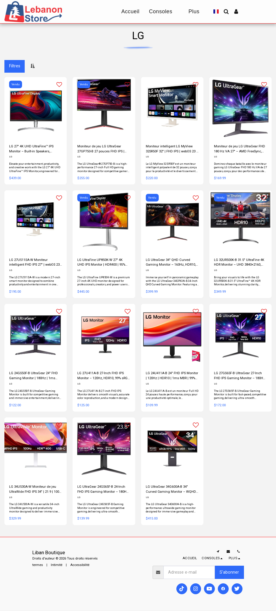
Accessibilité (79, 565)
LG (10, 157)
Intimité (56, 565)
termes (37, 565)
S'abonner (229, 572)
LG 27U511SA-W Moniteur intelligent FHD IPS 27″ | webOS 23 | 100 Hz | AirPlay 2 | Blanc (35, 263)
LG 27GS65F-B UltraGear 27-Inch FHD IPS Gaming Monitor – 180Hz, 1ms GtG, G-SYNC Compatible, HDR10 (240, 377)
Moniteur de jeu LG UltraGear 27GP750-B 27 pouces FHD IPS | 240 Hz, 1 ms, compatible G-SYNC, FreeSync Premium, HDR (102, 149)
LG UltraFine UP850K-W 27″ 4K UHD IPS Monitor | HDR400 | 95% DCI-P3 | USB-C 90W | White (101, 263)
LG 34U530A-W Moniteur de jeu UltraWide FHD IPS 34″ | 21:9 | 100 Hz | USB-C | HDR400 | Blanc (34, 490)
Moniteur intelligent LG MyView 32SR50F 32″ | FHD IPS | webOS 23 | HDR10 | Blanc (172, 149)
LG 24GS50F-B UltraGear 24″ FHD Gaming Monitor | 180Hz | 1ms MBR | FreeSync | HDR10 (33, 377)
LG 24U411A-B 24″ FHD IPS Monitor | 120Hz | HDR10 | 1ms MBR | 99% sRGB (172, 377)
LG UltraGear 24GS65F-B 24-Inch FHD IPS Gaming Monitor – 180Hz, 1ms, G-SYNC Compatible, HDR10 (103, 490)
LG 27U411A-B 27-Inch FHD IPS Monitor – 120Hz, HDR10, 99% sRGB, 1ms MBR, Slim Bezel (103, 377)
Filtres (14, 66)
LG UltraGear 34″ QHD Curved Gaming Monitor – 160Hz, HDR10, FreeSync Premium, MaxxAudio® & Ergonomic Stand (171, 263)
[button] (226, 11)
